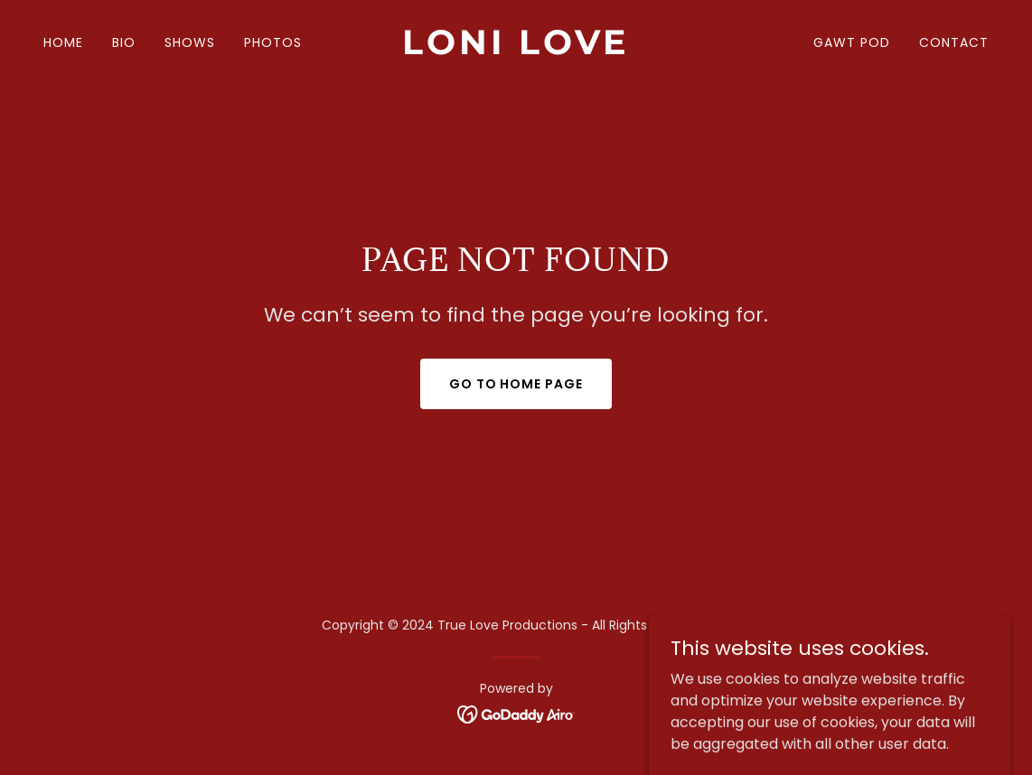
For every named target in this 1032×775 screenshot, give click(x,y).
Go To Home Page (516, 384)
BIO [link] (124, 42)
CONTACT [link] (954, 42)
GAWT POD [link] (851, 42)
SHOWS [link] (189, 42)
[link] (516, 49)
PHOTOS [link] (273, 42)
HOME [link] (63, 42)
